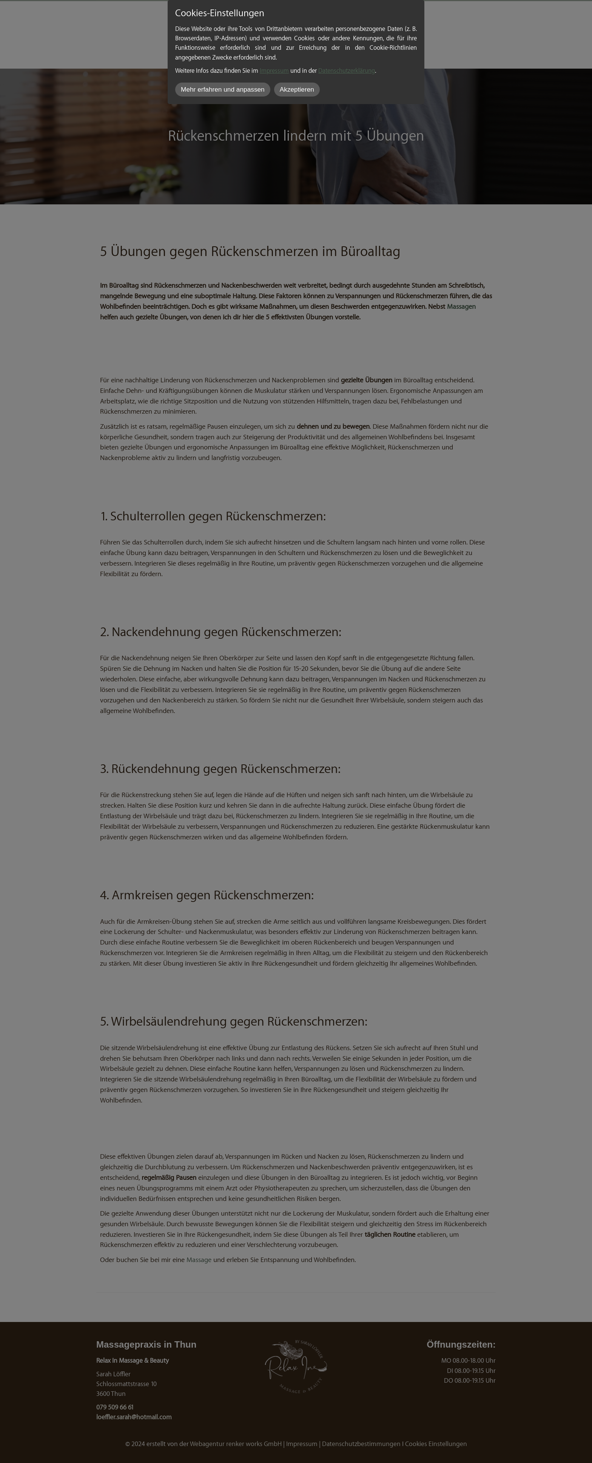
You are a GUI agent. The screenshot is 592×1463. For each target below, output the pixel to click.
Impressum (274, 70)
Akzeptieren (297, 89)
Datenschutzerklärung (346, 70)
